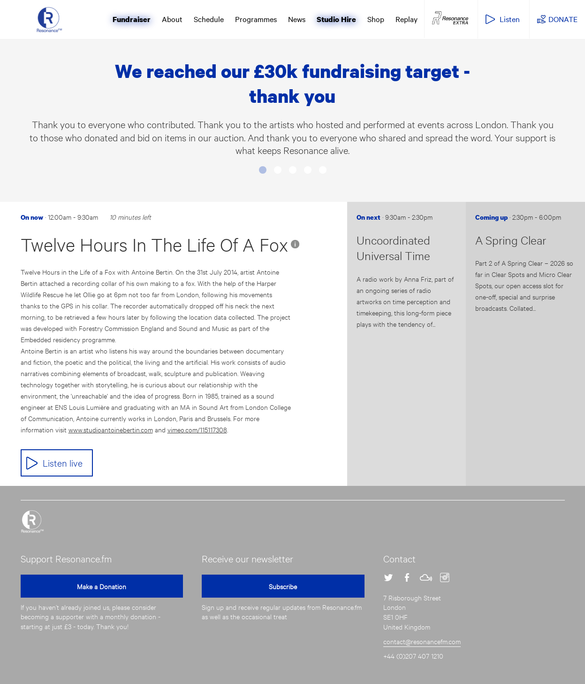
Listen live (63, 463)
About (172, 19)
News (296, 19)
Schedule (209, 19)
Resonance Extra (450, 18)
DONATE (562, 19)
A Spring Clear (510, 240)
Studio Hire (336, 19)
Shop (375, 19)
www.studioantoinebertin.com (110, 429)
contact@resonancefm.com (422, 641)
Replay (406, 19)
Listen (510, 19)
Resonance (32, 521)
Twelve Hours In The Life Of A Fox (154, 244)
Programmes (256, 19)
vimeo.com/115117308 (197, 429)
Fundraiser (132, 19)
